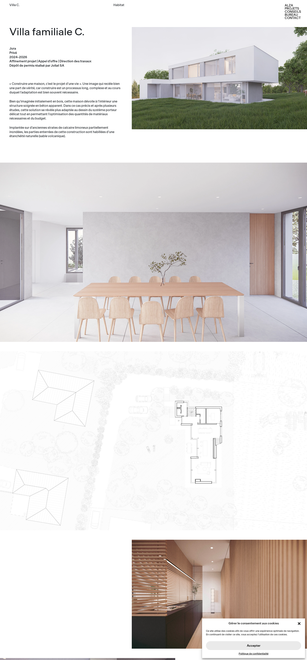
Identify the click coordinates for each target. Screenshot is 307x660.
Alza (289, 5)
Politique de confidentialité (253, 654)
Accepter (253, 645)
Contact (293, 18)
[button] (299, 623)
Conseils (293, 11)
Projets (292, 8)
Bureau (291, 14)
